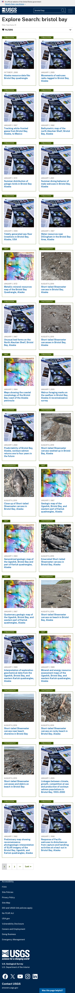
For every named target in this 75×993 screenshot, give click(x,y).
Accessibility (8, 882)
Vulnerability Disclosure (13, 924)
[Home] (9, 12)
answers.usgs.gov (10, 988)
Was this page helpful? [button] (52, 990)
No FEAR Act (8, 913)
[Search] (63, 10)
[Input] (50, 10)
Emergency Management (13, 940)
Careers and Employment (13, 929)
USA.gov (6, 918)
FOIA (4, 887)
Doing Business (9, 934)
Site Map (6, 903)
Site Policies (7, 892)
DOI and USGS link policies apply (17, 908)
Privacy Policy (8, 897)
